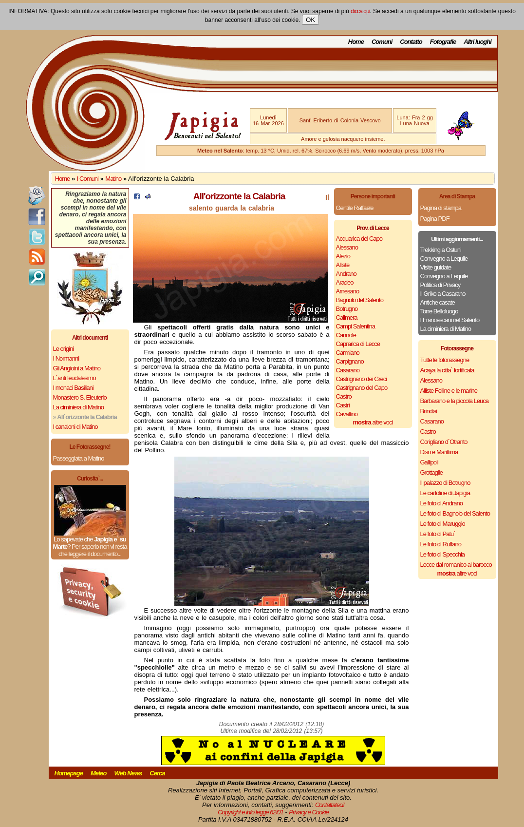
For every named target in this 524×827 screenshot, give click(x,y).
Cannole (346, 335)
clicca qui (360, 11)
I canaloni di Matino (75, 426)
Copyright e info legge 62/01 (250, 812)
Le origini (63, 348)
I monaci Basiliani (73, 387)
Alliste (343, 265)
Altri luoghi (477, 41)
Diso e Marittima (439, 452)
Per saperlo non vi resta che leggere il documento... (92, 550)
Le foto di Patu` (437, 534)
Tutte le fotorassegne (444, 360)
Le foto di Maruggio (442, 523)
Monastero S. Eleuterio (80, 397)
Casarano (347, 370)
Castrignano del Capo (362, 387)
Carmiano (347, 352)
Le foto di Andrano (441, 503)
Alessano (347, 247)
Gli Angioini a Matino (77, 368)
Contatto (411, 41)
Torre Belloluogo (439, 311)
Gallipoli (429, 462)
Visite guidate (435, 267)
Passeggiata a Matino (78, 458)
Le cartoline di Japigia (445, 493)
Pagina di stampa (440, 208)
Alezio (343, 256)
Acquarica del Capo (359, 238)
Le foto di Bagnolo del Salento (455, 513)
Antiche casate (437, 302)
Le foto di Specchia (442, 554)
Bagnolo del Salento (359, 300)
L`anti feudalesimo (74, 378)
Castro (344, 396)
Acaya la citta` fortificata (447, 370)
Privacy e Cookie (309, 812)
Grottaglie (431, 472)
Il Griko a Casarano (443, 293)
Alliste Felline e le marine (449, 390)
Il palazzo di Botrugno (445, 482)
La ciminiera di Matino (78, 407)
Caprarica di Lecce (358, 343)
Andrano (346, 273)
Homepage (69, 773)
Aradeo (345, 282)
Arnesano (347, 291)
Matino (113, 178)
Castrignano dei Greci (361, 379)
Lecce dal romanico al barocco (456, 564)
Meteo (99, 773)
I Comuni (87, 178)
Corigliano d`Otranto (444, 441)
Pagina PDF (434, 218)
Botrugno (347, 308)
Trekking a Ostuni (440, 249)
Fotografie (443, 41)
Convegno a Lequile (444, 258)
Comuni (382, 41)
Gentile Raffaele (355, 208)
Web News (128, 773)
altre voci (373, 422)
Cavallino (346, 414)
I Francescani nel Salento (450, 320)
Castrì (343, 405)
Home (356, 41)
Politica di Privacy (440, 284)
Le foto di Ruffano (440, 544)
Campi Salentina (355, 326)
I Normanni (66, 358)
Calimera (346, 317)
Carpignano (350, 361)
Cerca (157, 773)
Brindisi (428, 411)
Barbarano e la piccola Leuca (454, 400)
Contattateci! (329, 804)
